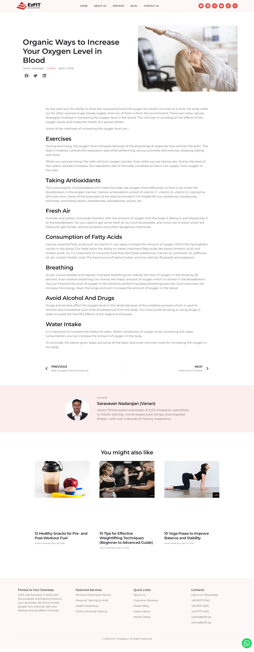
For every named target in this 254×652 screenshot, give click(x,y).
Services (118, 5)
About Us (100, 5)
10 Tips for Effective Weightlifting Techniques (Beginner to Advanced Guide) (126, 538)
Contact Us (151, 5)
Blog (134, 5)
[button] (26, 75)
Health (51, 68)
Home (83, 5)
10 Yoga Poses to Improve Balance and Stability (186, 535)
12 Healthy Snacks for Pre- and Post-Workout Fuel (61, 535)
